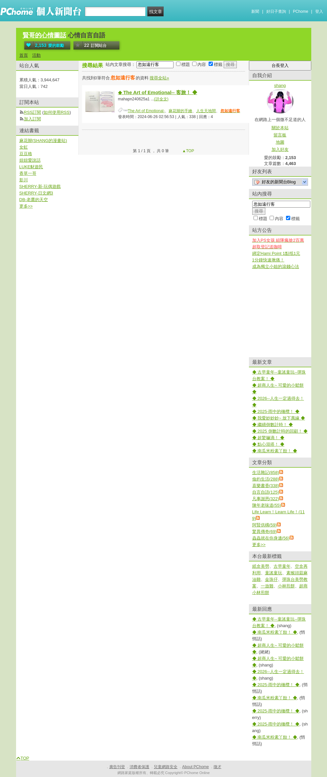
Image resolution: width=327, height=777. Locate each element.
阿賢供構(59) (264, 524)
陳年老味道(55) (266, 505)
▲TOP (187, 151)
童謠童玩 (273, 572)
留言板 (280, 135)
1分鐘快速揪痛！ (268, 259)
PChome (300, 11)
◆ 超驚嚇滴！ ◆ (268, 437)
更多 (259, 544)
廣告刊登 (117, 767)
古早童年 (282, 566)
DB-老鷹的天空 (33, 199)
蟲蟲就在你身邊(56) (271, 538)
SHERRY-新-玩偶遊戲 (40, 186)
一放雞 (267, 585)
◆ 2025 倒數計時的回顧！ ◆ (280, 431)
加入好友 (280, 149)
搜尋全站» (159, 77)
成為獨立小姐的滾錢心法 (275, 266)
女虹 (23, 147)
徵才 (217, 767)
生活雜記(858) (265, 472)
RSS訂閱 (32, 112)
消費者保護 (139, 767)
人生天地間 (206, 111)
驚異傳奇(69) (264, 531)
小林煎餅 (286, 585)
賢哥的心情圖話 (44, 35)
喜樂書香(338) (265, 485)
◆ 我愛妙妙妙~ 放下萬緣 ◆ (278, 418)
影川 (23, 179)
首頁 (23, 55)
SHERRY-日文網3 (36, 193)
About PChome (195, 767)
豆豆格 (25, 153)
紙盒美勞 (260, 566)
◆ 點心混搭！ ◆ (268, 444)
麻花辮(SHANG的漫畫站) (43, 140)
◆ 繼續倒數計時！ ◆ (272, 424)
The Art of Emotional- (146, 111)
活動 (36, 55)
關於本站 (280, 127)
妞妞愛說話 (30, 160)
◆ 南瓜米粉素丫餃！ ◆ (274, 450)
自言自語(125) (265, 492)
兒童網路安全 (165, 767)
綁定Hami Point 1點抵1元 (276, 253)
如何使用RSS (57, 112)
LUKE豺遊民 (31, 166)
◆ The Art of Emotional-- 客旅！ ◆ (157, 92)
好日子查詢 (276, 11)
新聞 (255, 11)
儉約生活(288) (265, 479)
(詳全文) (161, 99)
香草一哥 (27, 173)
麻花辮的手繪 (180, 111)
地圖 (280, 142)
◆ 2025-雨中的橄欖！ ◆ (275, 411)
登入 (319, 11)
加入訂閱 (32, 118)
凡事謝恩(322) (265, 498)
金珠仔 (271, 579)
